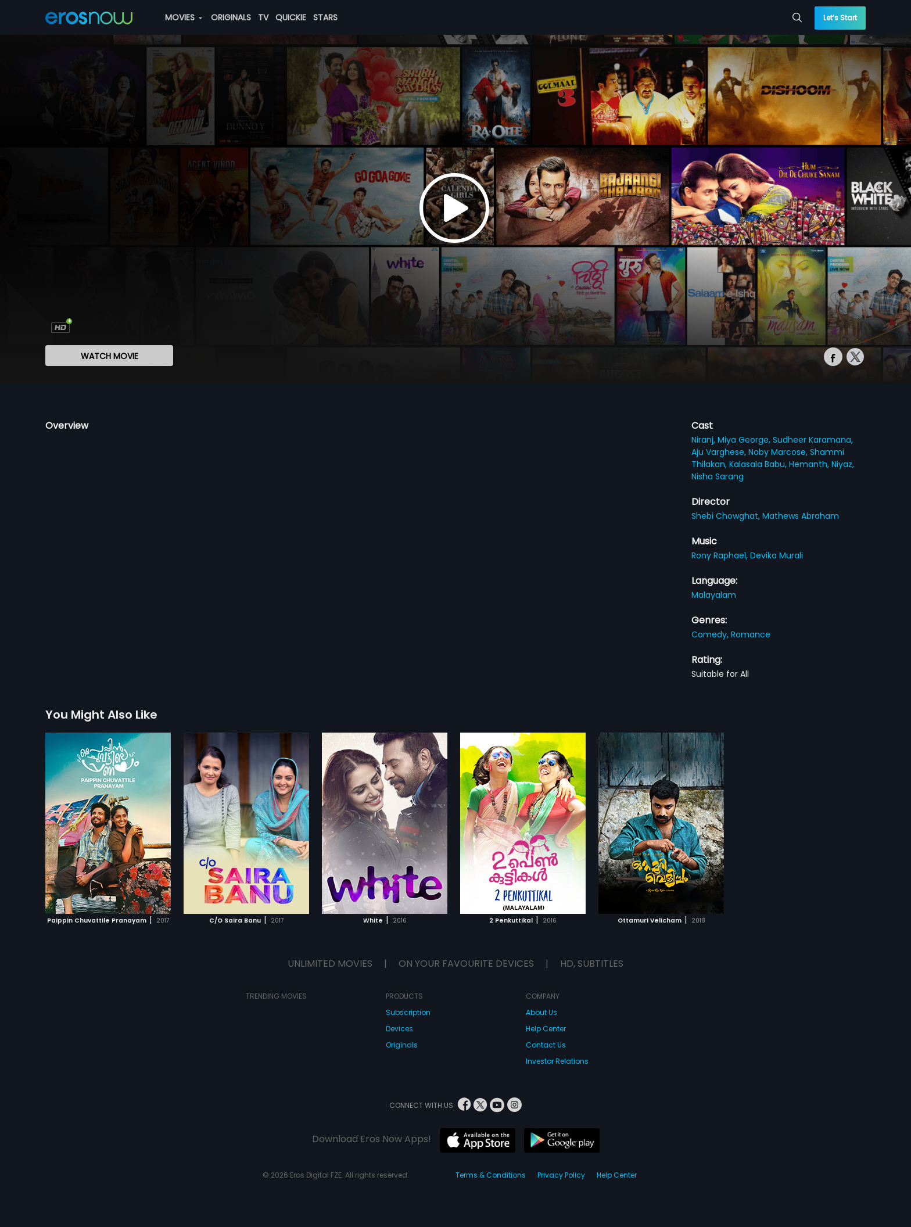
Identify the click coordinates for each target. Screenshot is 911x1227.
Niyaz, (842, 464)
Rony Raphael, (720, 555)
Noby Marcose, (779, 452)
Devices (399, 1029)
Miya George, (745, 440)
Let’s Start (840, 18)
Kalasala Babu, (759, 464)
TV (263, 17)
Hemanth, (810, 464)
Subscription (408, 1012)
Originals (402, 1045)
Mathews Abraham (800, 516)
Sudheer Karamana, (813, 440)
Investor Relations (557, 1061)
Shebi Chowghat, (726, 516)
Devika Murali (776, 555)
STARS (325, 17)
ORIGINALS (231, 17)
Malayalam (713, 595)
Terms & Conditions (491, 1175)
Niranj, (704, 440)
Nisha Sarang (717, 476)
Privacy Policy (561, 1175)
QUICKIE (290, 17)
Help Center (546, 1029)
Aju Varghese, (719, 452)
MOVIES (183, 17)
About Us (541, 1012)
